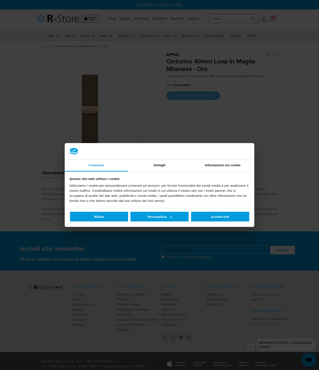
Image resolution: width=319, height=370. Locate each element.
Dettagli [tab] (159, 165)
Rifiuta (99, 217)
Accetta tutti (220, 217)
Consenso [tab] (96, 165)
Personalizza (159, 217)
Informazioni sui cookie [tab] (223, 165)
